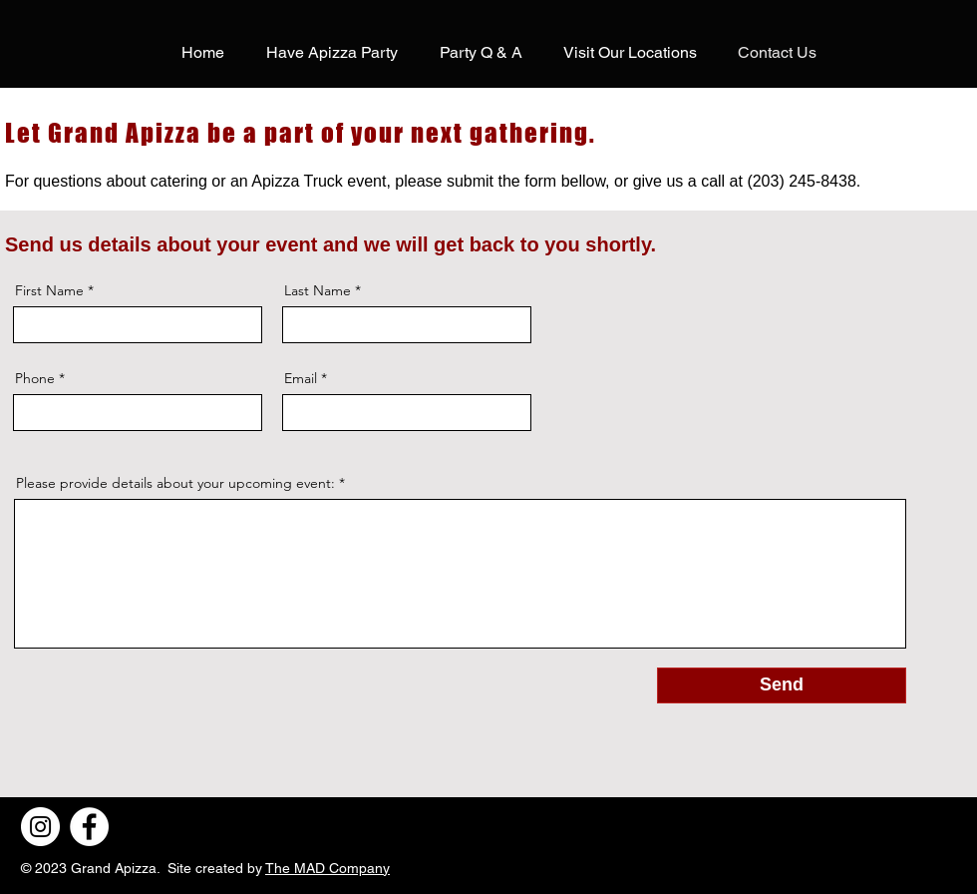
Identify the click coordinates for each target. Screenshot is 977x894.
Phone (35, 378)
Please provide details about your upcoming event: (175, 483)
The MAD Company (327, 868)
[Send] (781, 685)
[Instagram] (40, 826)
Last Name (317, 290)
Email (300, 378)
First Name (49, 290)
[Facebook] (89, 826)
